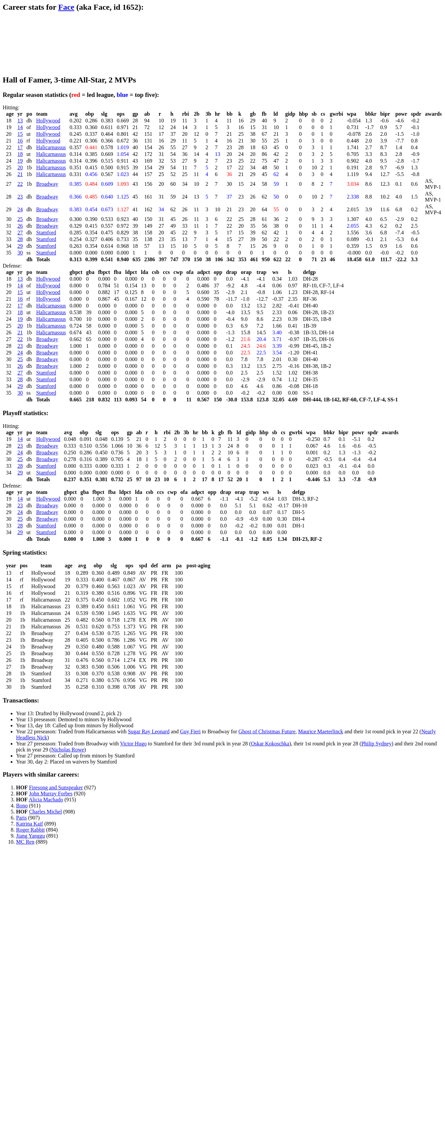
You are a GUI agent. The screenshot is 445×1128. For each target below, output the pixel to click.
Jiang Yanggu (30, 836)
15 (20, 134)
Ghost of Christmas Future (266, 731)
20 (20, 167)
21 (20, 174)
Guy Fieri (190, 731)
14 (20, 127)
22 (20, 184)
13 (20, 120)
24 (20, 209)
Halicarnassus (51, 147)
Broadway (47, 184)
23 (20, 197)
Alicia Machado (46, 799)
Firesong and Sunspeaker (56, 787)
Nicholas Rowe (67, 749)
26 (20, 226)
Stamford (46, 232)
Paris (21, 818)
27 (20, 232)
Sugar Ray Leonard (148, 731)
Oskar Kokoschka (270, 743)
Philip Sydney (376, 743)
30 (20, 253)
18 (20, 154)
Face (66, 7)
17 (20, 147)
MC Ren (25, 842)
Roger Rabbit (30, 830)
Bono (22, 805)
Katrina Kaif (29, 824)
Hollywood (48, 120)
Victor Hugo (133, 743)
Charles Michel (45, 811)
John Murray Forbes (51, 793)
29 (20, 246)
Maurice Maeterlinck (320, 731)
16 (20, 141)
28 (20, 239)
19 (20, 161)
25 (20, 219)
